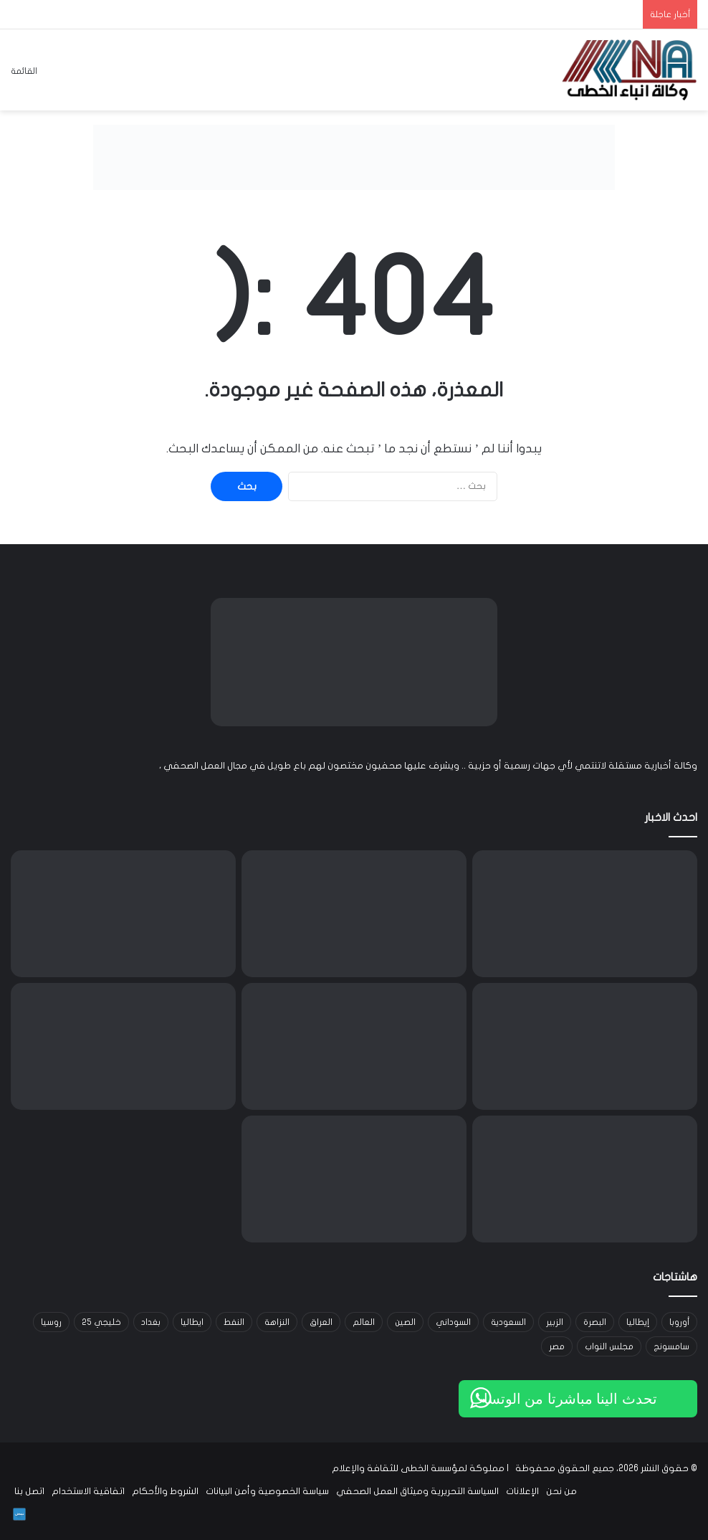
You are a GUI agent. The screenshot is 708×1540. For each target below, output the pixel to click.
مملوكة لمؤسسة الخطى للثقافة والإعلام (418, 1468)
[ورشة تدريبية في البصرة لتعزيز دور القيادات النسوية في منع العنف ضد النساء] (584, 1046)
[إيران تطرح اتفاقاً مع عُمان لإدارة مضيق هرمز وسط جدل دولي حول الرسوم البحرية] (584, 1179)
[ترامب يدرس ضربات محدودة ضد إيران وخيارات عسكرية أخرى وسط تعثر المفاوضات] (123, 913)
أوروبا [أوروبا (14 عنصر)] (679, 1322)
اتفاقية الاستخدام (88, 1491)
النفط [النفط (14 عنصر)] (234, 1322)
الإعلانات (522, 1491)
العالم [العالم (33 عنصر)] (364, 1322)
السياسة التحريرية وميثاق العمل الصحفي (417, 1491)
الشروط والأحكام (165, 1491)
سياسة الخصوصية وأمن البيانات (267, 1491)
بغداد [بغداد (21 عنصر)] (151, 1322)
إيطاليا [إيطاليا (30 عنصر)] (637, 1322)
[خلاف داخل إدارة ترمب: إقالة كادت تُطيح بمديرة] (123, 1046)
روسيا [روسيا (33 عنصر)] (51, 1322)
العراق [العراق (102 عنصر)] (321, 1322)
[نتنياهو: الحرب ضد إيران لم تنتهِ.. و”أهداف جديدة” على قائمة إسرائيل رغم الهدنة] (354, 1046)
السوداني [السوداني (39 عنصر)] (453, 1322)
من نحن (561, 1491)
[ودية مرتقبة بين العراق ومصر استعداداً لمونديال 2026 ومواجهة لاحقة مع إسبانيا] (584, 913)
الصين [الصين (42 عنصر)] (405, 1322)
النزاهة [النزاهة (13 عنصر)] (277, 1322)
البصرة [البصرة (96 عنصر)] (594, 1322)
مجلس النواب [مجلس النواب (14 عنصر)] (609, 1346)
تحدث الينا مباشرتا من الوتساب (563, 1399)
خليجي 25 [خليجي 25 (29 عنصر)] (101, 1322)
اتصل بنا (29, 1491)
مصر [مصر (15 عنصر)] (557, 1346)
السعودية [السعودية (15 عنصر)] (508, 1322)
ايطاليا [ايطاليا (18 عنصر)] (192, 1322)
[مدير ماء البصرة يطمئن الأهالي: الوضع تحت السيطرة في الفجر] (354, 1179)
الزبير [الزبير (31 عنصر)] (554, 1322)
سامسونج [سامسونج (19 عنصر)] (671, 1346)
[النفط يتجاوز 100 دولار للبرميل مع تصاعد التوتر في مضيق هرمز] (354, 913)
